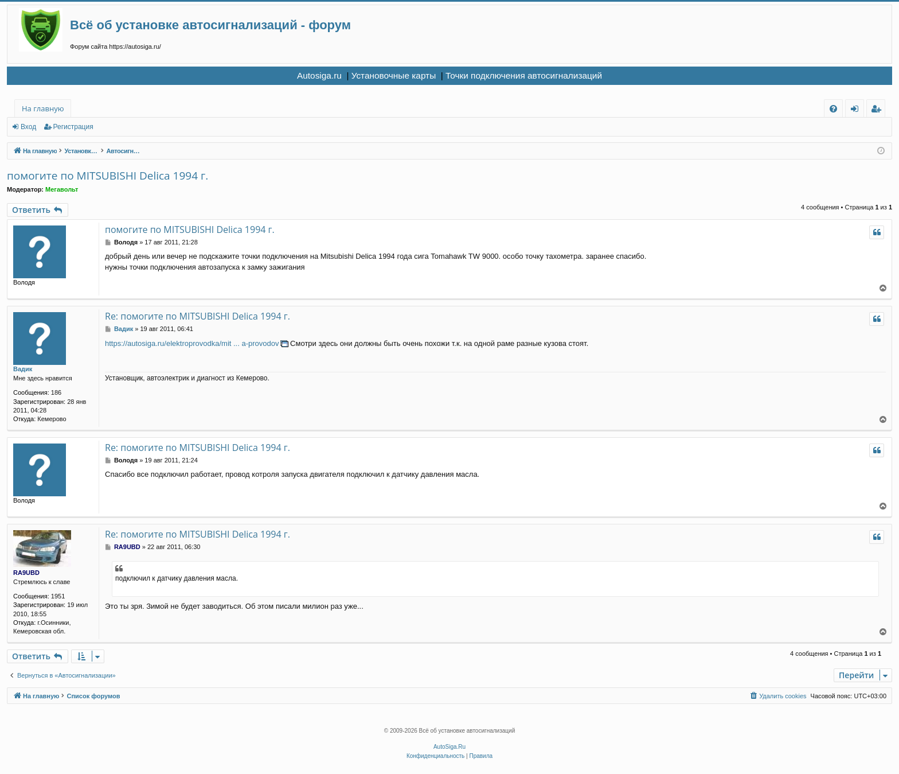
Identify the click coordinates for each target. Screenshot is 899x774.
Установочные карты (393, 75)
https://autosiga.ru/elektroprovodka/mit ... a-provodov (192, 343)
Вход (28, 127)
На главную (43, 108)
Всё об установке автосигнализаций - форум (210, 25)
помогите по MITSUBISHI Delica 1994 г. (107, 175)
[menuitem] (833, 109)
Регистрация (73, 127)
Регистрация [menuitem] (878, 110)
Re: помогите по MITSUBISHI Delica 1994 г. (197, 316)
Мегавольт (61, 189)
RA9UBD (26, 572)
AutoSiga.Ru (449, 747)
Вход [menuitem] (856, 110)
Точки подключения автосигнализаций (523, 75)
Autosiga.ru (319, 75)
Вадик (22, 368)
